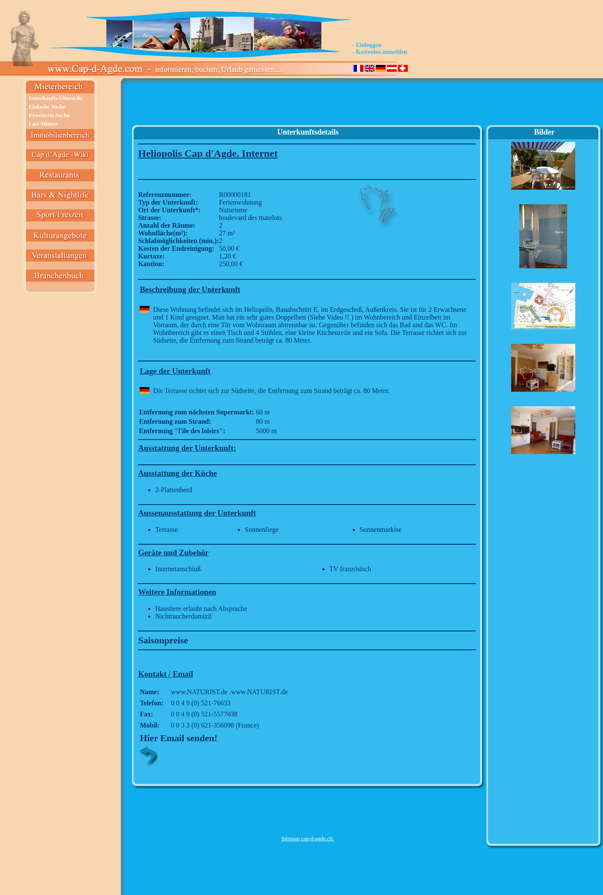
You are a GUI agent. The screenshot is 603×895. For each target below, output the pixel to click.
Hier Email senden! (178, 738)
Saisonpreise (163, 640)
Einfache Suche (47, 106)
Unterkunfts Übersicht (55, 98)
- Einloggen (366, 45)
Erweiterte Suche (49, 115)
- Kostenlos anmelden (379, 52)
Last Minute (43, 123)
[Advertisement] (307, 105)
